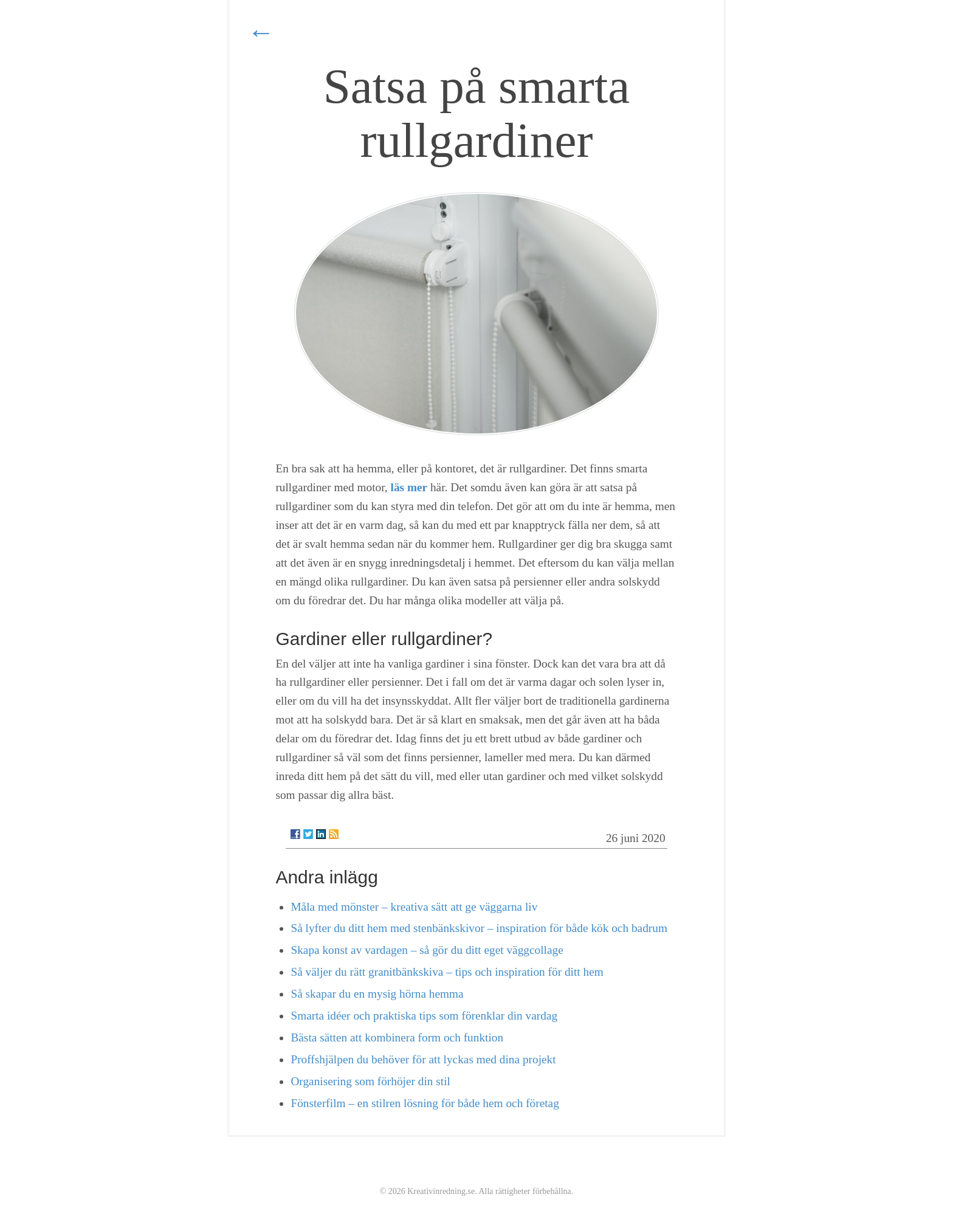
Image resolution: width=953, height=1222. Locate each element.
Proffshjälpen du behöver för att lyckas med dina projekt (423, 1059)
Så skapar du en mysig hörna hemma (377, 993)
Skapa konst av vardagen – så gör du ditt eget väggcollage (427, 950)
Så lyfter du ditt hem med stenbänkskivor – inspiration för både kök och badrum (479, 928)
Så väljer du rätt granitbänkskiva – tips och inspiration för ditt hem (447, 971)
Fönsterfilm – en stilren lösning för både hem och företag (425, 1103)
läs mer (409, 487)
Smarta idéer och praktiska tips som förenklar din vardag (424, 1015)
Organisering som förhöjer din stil (370, 1081)
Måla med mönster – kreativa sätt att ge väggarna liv (414, 906)
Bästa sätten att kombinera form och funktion (397, 1037)
